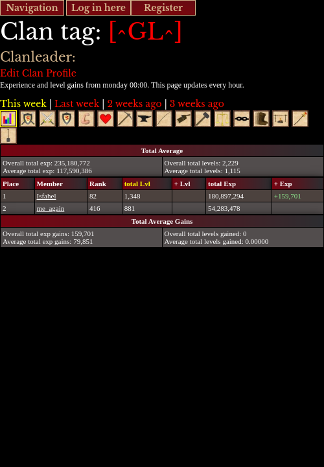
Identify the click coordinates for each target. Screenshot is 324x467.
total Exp (222, 183)
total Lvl (137, 183)
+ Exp (283, 183)
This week (23, 104)
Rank (97, 183)
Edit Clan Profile (38, 73)
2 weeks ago (134, 104)
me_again (51, 208)
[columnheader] (18, 183)
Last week (76, 104)
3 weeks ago (197, 104)
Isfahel (46, 196)
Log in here (98, 8)
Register (163, 8)
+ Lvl (182, 183)
